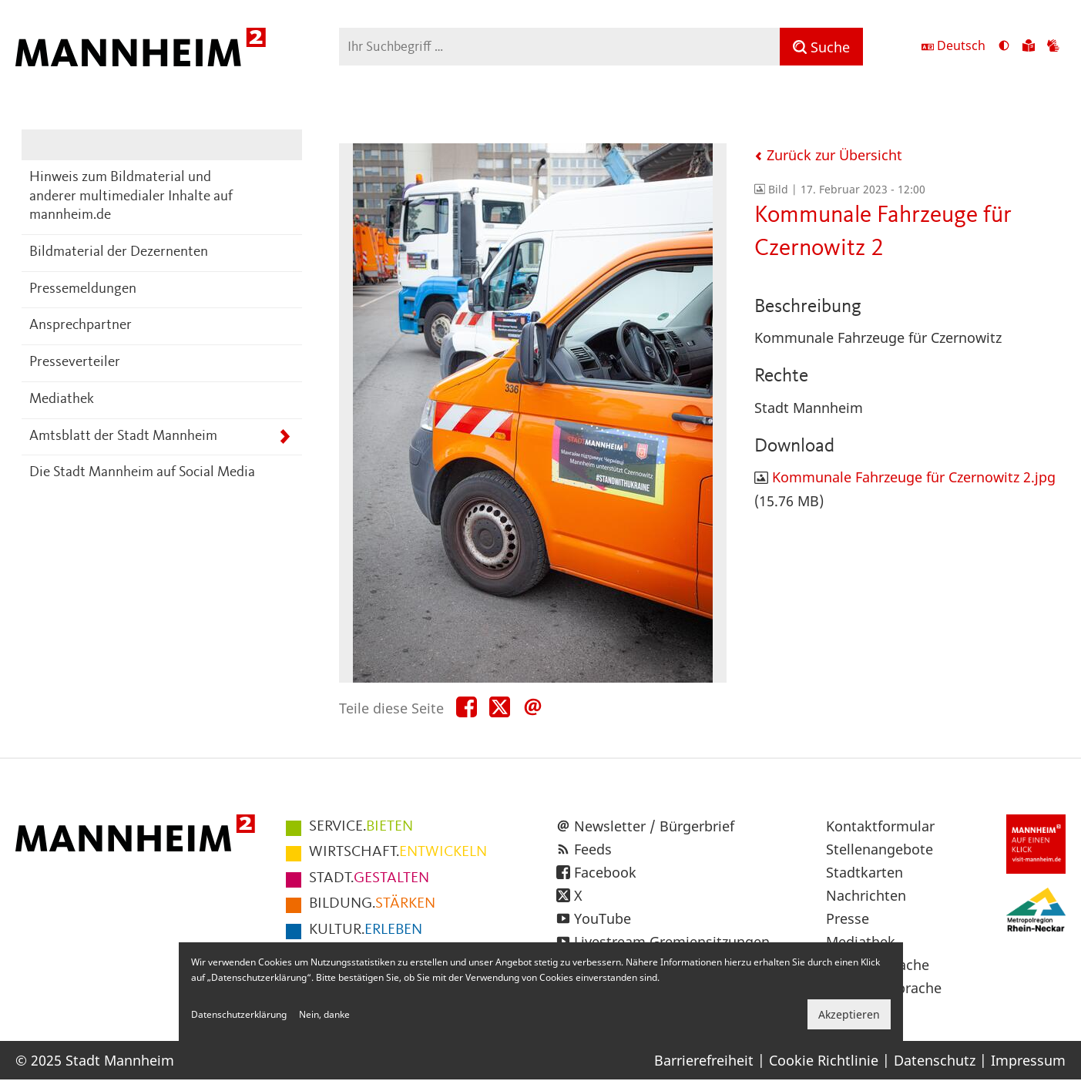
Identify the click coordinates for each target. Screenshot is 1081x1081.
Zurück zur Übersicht (828, 155)
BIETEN (361, 826)
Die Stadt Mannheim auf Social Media (142, 472)
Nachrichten (866, 895)
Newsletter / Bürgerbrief (654, 826)
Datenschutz (934, 1060)
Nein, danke (324, 1014)
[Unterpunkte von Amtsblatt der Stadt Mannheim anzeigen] (284, 437)
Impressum (1028, 1060)
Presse (847, 918)
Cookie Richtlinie (823, 1060)
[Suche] (821, 46)
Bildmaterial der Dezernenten (118, 252)
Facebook (605, 872)
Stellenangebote (879, 849)
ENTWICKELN (398, 852)
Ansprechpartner (80, 325)
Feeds (593, 849)
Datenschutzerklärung (239, 1014)
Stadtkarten (864, 872)
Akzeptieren (849, 1014)
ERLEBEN (365, 930)
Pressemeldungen (82, 289)
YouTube (602, 918)
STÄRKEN (372, 903)
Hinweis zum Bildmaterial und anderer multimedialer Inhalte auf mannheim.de (131, 196)
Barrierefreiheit (704, 1060)
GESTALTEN (369, 878)
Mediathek (61, 399)
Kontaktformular (880, 826)
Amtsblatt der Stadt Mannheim (123, 436)
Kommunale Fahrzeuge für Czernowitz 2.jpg (914, 477)
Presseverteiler (74, 362)
